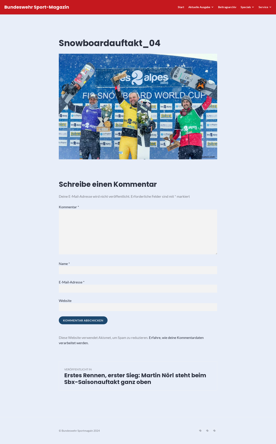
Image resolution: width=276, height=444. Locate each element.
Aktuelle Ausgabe (198, 8)
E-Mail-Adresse (71, 282)
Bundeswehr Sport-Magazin (37, 8)
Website (65, 300)
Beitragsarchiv (226, 8)
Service (262, 8)
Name (64, 263)
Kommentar (69, 207)
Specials (245, 8)
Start (180, 8)
